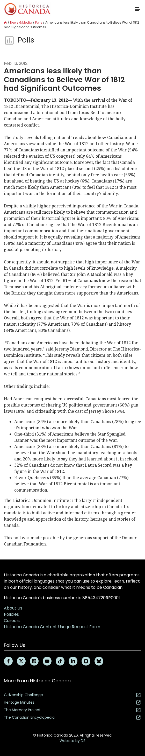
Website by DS (72, 740)
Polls (38, 22)
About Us (13, 608)
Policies (11, 614)
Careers (12, 621)
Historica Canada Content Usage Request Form (52, 627)
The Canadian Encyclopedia (72, 717)
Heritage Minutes (72, 702)
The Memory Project (72, 710)
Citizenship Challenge (72, 695)
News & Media (21, 22)
